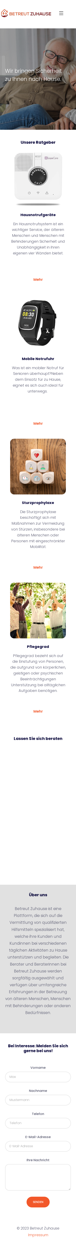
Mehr (38, 279)
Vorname (38, 1068)
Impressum (38, 1234)
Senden (38, 1202)
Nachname (38, 1091)
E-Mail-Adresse (38, 1137)
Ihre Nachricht (38, 1160)
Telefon (38, 1114)
